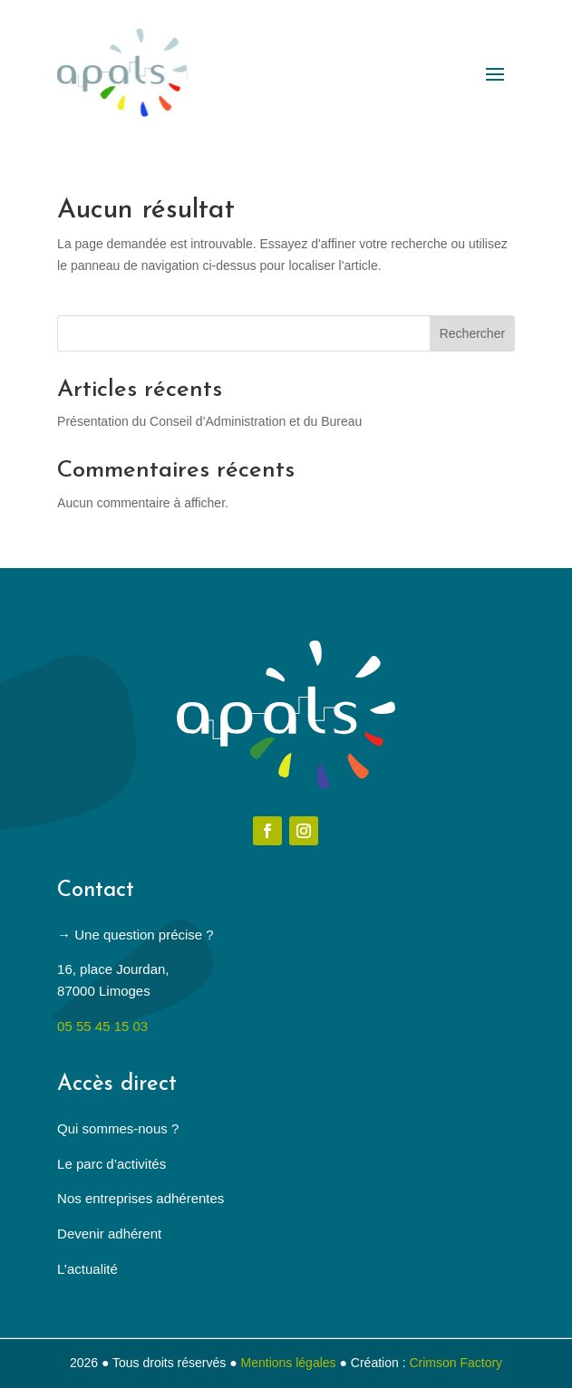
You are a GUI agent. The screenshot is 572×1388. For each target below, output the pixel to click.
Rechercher (472, 333)
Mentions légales (288, 1362)
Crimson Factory (455, 1362)
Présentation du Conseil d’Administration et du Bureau (209, 421)
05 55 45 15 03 (102, 1026)
